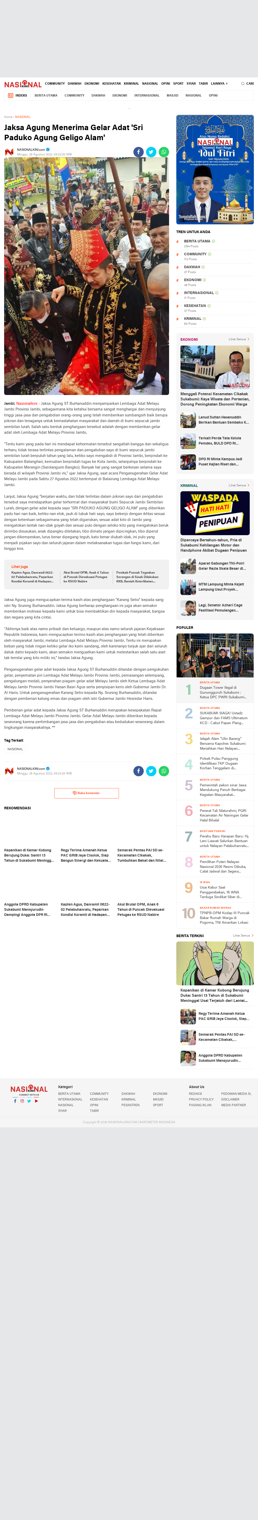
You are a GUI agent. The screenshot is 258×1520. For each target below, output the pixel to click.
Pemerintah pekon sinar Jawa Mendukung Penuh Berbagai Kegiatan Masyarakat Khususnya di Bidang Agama (223, 790)
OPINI (165, 83)
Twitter (29, 1103)
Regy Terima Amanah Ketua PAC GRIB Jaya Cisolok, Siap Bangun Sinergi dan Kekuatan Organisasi (223, 1017)
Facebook (15, 1103)
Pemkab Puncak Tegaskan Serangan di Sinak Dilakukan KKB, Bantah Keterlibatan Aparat (137, 577)
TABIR (203, 83)
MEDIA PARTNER (233, 1105)
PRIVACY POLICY (201, 1099)
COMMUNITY (55, 83)
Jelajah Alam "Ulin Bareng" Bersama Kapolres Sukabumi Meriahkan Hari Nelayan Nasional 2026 (223, 744)
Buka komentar (86, 793)
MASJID (172, 95)
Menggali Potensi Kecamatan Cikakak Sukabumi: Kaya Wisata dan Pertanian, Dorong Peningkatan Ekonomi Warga (215, 399)
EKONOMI (92, 83)
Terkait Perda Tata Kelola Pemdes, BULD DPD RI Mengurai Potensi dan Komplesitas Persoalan (220, 441)
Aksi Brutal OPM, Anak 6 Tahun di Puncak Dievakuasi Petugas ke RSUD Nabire (86, 577)
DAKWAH (74, 83)
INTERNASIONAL (147, 95)
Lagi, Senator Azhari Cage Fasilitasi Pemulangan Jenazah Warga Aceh (220, 608)
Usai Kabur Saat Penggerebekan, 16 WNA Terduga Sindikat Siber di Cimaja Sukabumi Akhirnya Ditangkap (221, 893)
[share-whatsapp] (164, 152)
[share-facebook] (138, 152)
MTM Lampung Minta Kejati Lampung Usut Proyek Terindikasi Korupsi (221, 587)
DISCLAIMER (230, 1099)
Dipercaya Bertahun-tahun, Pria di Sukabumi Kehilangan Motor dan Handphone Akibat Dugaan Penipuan (213, 545)
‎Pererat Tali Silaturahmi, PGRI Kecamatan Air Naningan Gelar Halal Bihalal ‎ (224, 815)
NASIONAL (150, 83)
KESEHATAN (111, 83)
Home (8, 117)
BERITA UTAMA (46, 95)
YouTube (36, 1103)
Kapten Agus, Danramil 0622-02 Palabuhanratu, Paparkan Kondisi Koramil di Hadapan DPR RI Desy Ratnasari (32, 577)
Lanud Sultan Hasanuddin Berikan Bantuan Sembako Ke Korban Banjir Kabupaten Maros (223, 420)
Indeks (17, 96)
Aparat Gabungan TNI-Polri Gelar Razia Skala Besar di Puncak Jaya (221, 567)
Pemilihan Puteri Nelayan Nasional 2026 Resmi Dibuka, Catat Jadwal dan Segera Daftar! (223, 867)
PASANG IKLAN (200, 1105)
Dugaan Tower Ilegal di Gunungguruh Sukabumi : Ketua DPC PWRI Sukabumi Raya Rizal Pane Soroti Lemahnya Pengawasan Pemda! (222, 693)
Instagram (22, 1103)
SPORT (178, 83)
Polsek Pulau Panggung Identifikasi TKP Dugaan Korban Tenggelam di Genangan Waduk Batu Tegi (222, 764)
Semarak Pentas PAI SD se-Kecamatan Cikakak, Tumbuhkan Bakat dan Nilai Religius (222, 1038)
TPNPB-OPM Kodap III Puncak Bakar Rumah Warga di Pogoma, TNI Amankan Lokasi (224, 918)
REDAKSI (195, 1094)
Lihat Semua (237, 339)
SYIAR (191, 83)
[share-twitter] (151, 152)
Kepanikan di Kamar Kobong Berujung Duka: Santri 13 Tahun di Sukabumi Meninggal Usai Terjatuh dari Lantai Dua (214, 995)
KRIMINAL (131, 83)
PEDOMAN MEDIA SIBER (237, 1094)
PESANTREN (131, 1105)
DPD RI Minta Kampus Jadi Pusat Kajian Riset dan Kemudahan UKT (220, 462)
